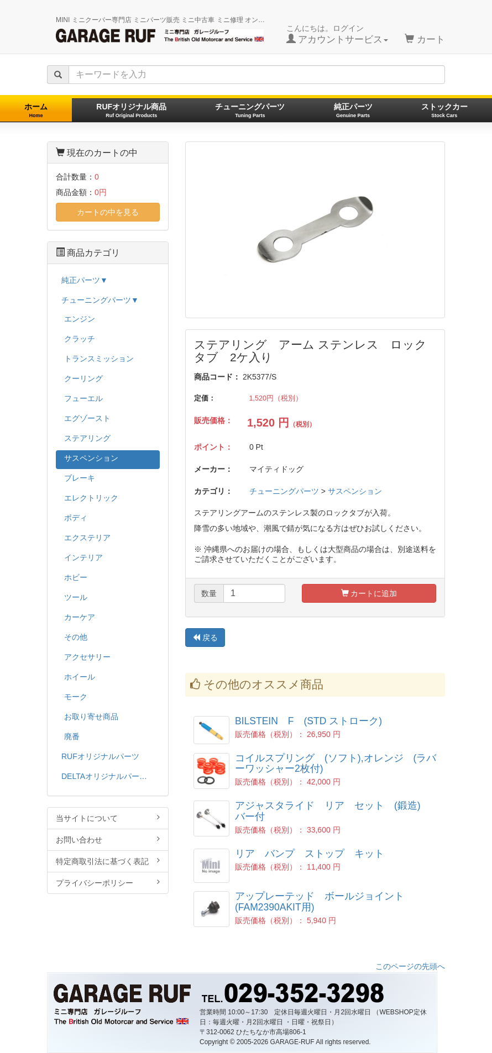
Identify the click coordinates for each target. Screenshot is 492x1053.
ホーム (36, 110)
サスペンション (355, 491)
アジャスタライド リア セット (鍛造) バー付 (333, 811)
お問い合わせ (108, 839)
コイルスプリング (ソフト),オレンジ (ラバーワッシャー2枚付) (335, 763)
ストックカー (444, 110)
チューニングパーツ (250, 110)
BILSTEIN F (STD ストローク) (308, 720)
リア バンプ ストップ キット (309, 853)
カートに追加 (369, 593)
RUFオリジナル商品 (131, 110)
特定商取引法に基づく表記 (108, 861)
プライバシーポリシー (108, 882)
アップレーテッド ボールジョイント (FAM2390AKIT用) (324, 901)
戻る (205, 637)
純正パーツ (353, 110)
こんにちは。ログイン (337, 34)
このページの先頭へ (410, 966)
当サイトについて (108, 818)
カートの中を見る (108, 212)
